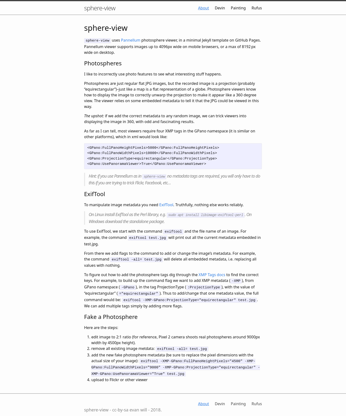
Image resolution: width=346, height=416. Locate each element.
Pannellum (131, 40)
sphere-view (99, 8)
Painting (238, 8)
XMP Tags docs (212, 271)
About (203, 8)
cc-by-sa (120, 402)
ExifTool (166, 203)
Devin (220, 8)
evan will (138, 402)
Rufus (257, 8)
